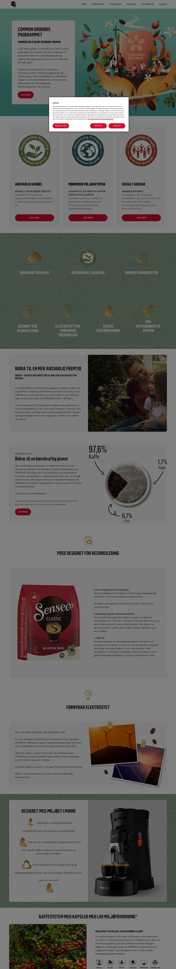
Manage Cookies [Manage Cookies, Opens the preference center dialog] (61, 125)
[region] (89, 114)
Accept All (117, 125)
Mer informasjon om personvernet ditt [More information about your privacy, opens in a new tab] (100, 119)
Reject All (98, 125)
